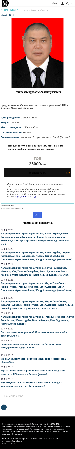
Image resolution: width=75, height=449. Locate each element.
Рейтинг (54, 3)
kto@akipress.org (9, 443)
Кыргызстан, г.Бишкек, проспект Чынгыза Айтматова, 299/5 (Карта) (31, 438)
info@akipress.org (25, 196)
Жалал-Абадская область (35, 10)
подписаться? (49, 172)
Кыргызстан (11, 10)
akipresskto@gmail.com (12, 441)
